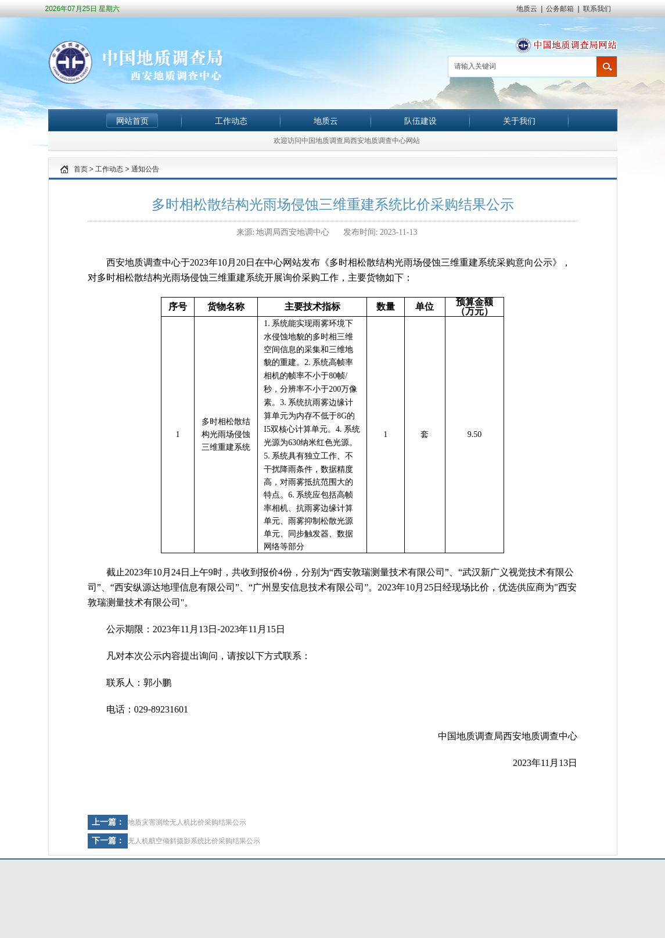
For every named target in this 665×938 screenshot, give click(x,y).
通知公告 (145, 169)
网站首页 (132, 121)
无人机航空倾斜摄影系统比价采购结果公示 (194, 841)
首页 (81, 169)
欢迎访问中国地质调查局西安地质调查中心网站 (347, 141)
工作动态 (231, 121)
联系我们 (597, 9)
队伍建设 (420, 121)
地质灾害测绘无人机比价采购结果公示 (187, 822)
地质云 (526, 9)
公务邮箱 (560, 9)
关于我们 (519, 121)
